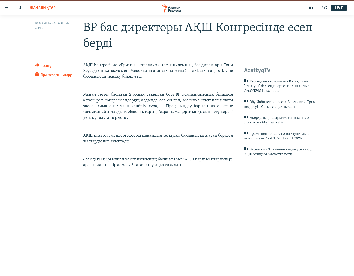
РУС (324, 8)
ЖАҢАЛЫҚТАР (43, 8)
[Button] (43, 67)
